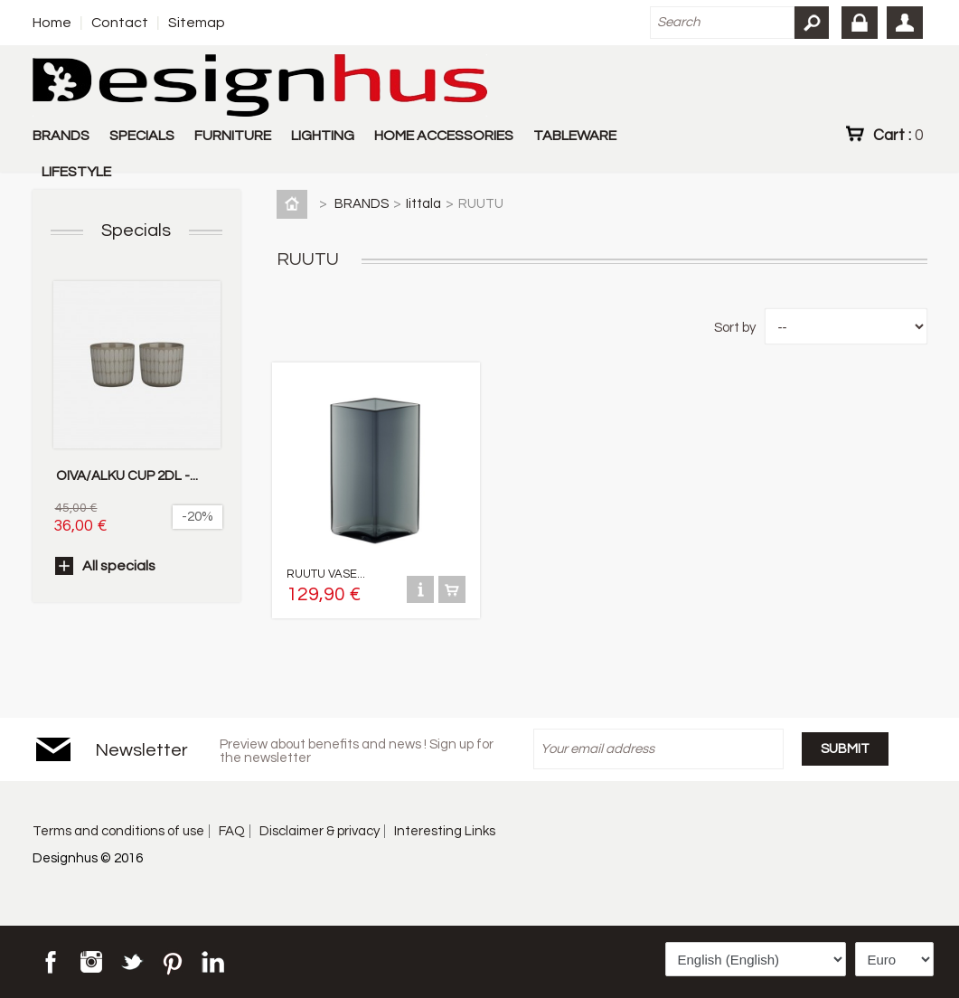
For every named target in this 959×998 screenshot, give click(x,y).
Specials (136, 230)
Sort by (735, 327)
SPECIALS (141, 135)
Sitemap (196, 22)
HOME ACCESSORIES (443, 135)
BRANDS (61, 135)
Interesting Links (444, 831)
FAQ (232, 831)
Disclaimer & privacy (319, 831)
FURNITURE (232, 135)
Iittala (423, 204)
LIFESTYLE (76, 172)
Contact (119, 22)
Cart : (898, 135)
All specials (118, 566)
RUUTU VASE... (326, 574)
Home (52, 22)
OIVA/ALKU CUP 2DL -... (127, 476)
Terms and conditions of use (118, 831)
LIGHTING (322, 135)
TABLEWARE (574, 135)
